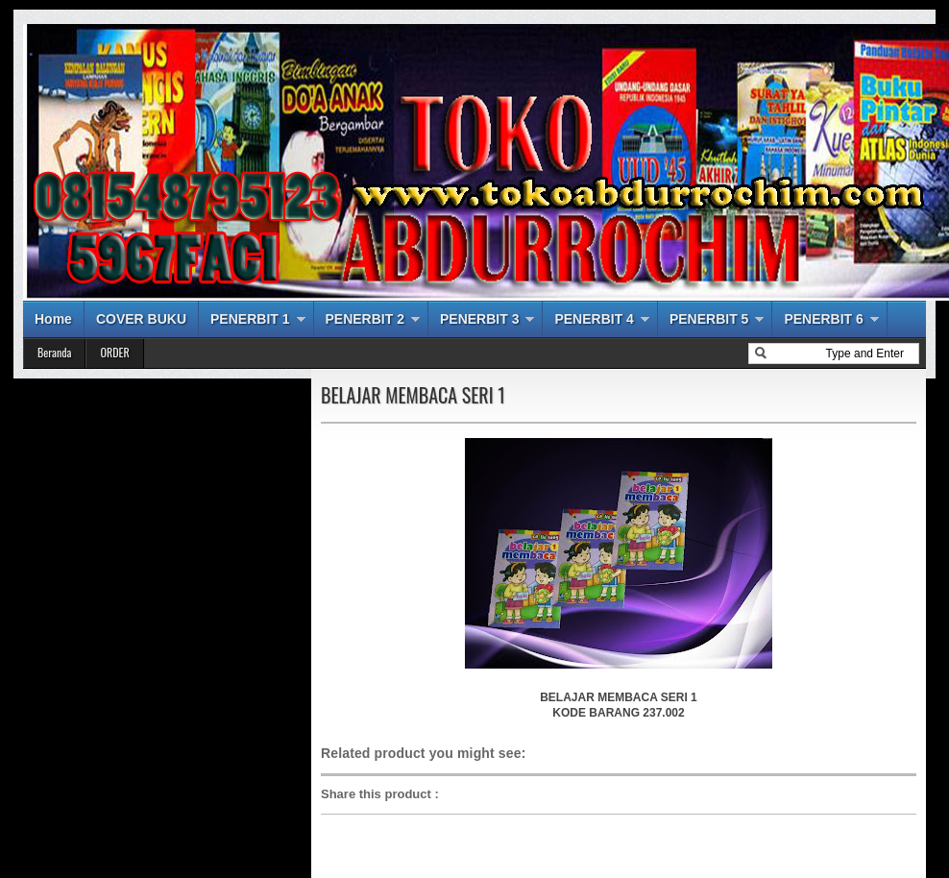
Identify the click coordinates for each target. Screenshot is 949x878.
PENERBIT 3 (479, 319)
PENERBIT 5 (708, 319)
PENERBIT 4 (593, 319)
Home (53, 319)
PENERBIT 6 (823, 319)
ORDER (114, 352)
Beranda (54, 352)
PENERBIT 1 (249, 319)
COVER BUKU (141, 319)
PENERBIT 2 (365, 319)
